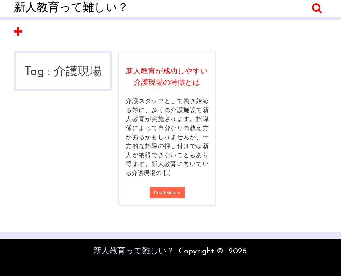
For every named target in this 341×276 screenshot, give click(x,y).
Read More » (167, 192)
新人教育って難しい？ (71, 8)
